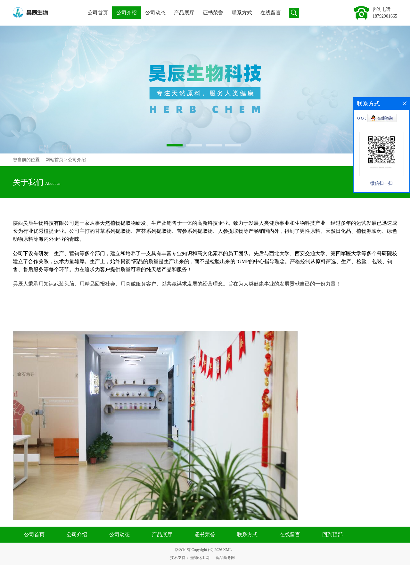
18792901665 (385, 16)
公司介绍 (126, 12)
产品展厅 (184, 12)
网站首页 (54, 159)
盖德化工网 (199, 557)
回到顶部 (332, 534)
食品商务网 (225, 557)
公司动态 (155, 12)
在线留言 (270, 12)
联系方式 (242, 12)
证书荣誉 (213, 12)
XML (227, 549)
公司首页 (97, 12)
